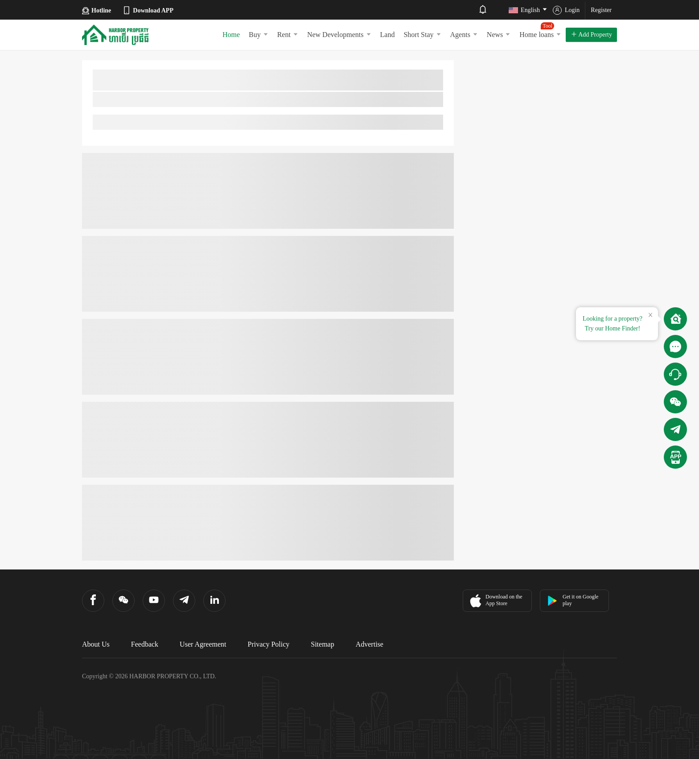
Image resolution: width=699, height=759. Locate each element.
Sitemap (322, 644)
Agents (464, 34)
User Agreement (203, 644)
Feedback (144, 644)
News (498, 34)
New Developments (339, 34)
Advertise (369, 644)
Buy (258, 34)
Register (601, 10)
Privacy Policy (269, 644)
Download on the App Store (495, 601)
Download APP (147, 10)
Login (566, 10)
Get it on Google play (572, 600)
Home (231, 34)
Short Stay (422, 34)
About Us (96, 644)
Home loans (540, 30)
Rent (287, 34)
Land (387, 34)
